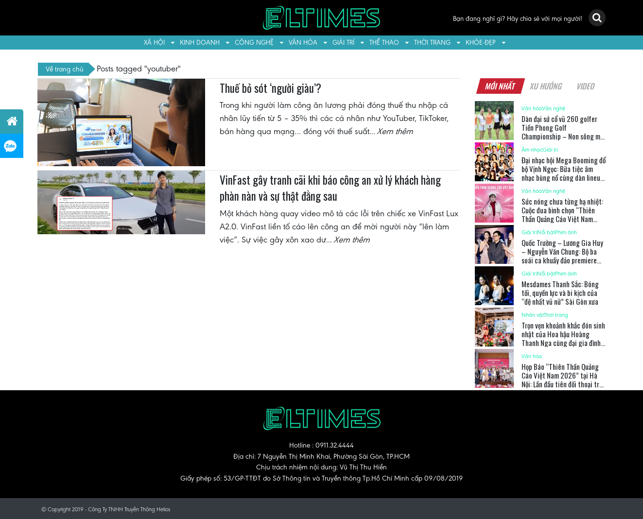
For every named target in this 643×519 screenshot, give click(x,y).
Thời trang (432, 42)
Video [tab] (585, 86)
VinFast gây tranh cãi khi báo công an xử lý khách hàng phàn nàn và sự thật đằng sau (330, 188)
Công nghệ (254, 42)
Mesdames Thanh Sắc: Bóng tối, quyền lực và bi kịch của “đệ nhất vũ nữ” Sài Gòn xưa (560, 292)
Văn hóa (303, 42)
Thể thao (384, 42)
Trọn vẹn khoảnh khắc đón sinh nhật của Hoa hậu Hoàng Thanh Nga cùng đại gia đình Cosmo (563, 338)
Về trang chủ (65, 69)
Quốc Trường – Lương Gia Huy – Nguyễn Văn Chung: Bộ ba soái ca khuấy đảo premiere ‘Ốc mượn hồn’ (562, 255)
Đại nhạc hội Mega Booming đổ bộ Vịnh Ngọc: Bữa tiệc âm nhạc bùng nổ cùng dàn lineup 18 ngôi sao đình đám (563, 173)
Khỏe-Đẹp (481, 42)
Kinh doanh (200, 42)
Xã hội (154, 42)
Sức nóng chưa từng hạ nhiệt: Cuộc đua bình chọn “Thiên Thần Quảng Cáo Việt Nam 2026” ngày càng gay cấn (562, 214)
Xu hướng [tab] (546, 86)
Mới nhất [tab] (500, 86)
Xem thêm (396, 131)
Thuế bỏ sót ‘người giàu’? (270, 88)
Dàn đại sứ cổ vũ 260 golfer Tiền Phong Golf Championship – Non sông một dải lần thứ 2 (563, 131)
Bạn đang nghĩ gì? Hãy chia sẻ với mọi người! (517, 19)
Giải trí (343, 42)
